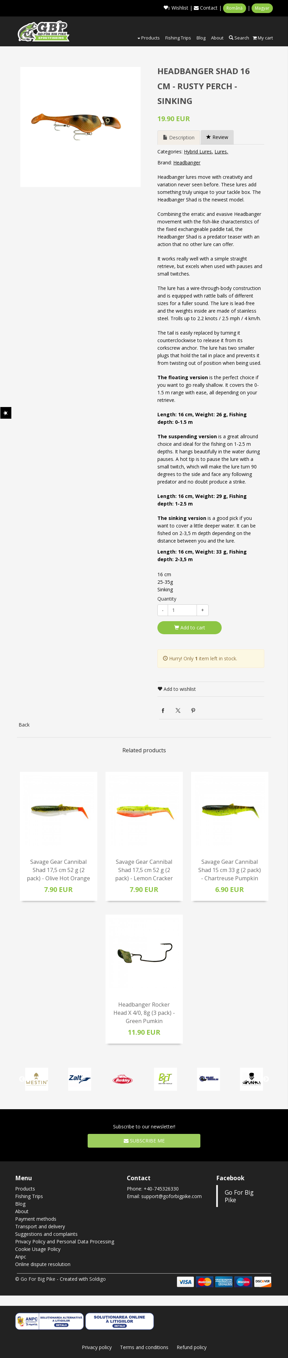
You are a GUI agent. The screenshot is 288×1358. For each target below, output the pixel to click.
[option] (80, 127)
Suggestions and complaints (46, 1234)
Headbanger (186, 162)
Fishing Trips (178, 38)
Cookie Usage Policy (37, 1249)
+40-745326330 (161, 1188)
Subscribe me (144, 1140)
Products (148, 38)
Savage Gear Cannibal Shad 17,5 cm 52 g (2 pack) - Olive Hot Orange (58, 870)
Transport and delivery (40, 1226)
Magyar (262, 8)
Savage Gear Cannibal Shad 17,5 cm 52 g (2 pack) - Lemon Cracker (144, 870)
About (217, 38)
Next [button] (266, 1079)
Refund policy (192, 1347)
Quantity (166, 598)
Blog (201, 38)
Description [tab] (179, 137)
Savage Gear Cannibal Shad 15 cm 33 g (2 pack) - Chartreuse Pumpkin (229, 870)
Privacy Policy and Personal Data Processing (64, 1241)
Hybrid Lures (198, 151)
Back (24, 724)
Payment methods (35, 1219)
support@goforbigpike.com (171, 1196)
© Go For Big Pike (35, 1279)
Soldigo (97, 1279)
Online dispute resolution (42, 1264)
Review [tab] (217, 137)
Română (234, 8)
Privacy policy (97, 1347)
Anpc (20, 1256)
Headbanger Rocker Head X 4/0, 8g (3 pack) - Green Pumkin (144, 1013)
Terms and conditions (144, 1347)
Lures (220, 151)
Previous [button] (22, 1079)
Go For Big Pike (239, 1196)
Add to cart (189, 627)
